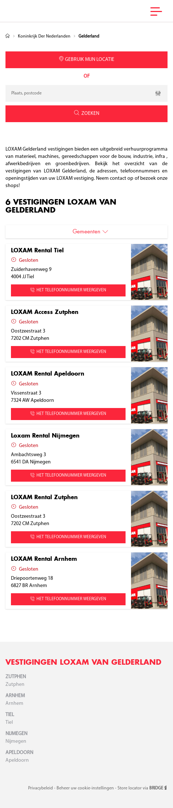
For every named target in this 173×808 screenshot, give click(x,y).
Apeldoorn (19, 752)
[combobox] (86, 93)
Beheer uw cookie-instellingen (86, 788)
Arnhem (15, 696)
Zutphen (15, 677)
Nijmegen (16, 734)
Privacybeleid (41, 788)
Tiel (9, 715)
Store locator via (143, 788)
